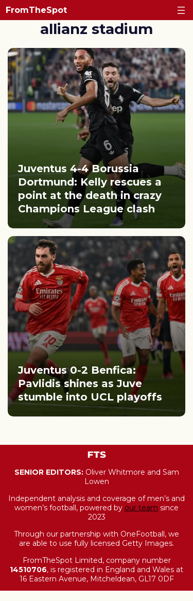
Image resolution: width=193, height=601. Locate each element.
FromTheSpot (36, 10)
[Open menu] (181, 10)
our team (141, 507)
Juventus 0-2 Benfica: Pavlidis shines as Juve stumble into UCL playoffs (90, 383)
